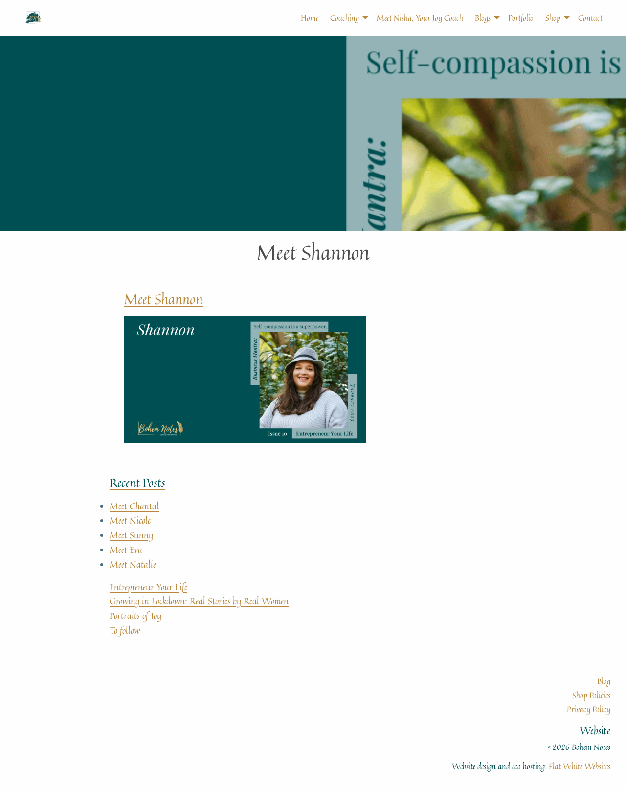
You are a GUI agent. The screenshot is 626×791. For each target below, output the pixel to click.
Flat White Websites (579, 766)
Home (309, 17)
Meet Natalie (133, 564)
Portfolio (521, 17)
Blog (603, 681)
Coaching (344, 17)
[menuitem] (303, 17)
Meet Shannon (163, 298)
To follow (125, 630)
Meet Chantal (134, 506)
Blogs (483, 17)
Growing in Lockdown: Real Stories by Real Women (199, 601)
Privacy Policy (588, 709)
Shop (552, 17)
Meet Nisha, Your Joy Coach (420, 17)
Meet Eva (126, 549)
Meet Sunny (131, 535)
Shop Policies (591, 695)
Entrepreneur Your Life (148, 586)
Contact (590, 17)
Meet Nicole (130, 520)
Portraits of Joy (135, 615)
